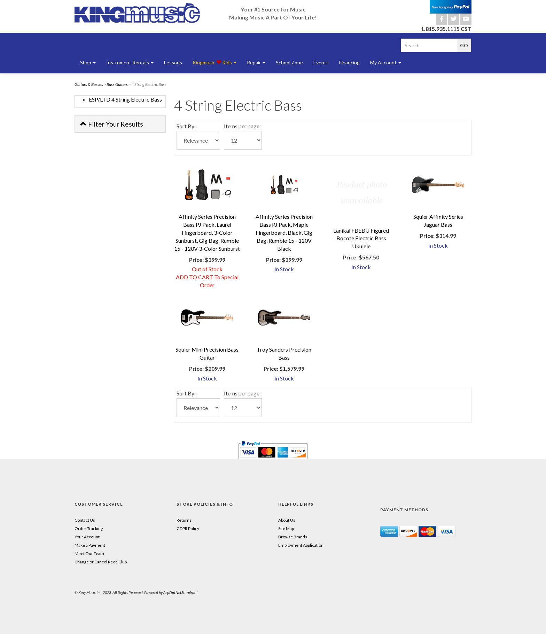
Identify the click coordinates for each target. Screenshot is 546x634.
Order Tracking (89, 528)
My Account (385, 62)
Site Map (286, 528)
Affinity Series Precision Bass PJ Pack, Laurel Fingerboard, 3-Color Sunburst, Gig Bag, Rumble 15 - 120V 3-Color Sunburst (207, 232)
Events (321, 62)
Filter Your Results (111, 124)
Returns (184, 520)
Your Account (87, 536)
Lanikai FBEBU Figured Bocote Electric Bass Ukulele (361, 238)
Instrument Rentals (130, 62)
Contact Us (85, 520)
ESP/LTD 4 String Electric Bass (125, 99)
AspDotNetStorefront (180, 592)
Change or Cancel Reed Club (101, 561)
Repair (256, 62)
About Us (286, 520)
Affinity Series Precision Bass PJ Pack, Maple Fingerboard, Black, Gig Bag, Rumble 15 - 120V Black (284, 232)
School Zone (289, 62)
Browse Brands (292, 536)
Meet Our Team (89, 553)
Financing (349, 62)
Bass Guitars (117, 84)
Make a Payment (90, 545)
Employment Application (300, 545)
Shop (88, 62)
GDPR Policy (188, 528)
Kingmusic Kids (214, 62)
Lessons (173, 62)
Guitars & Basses (89, 84)
